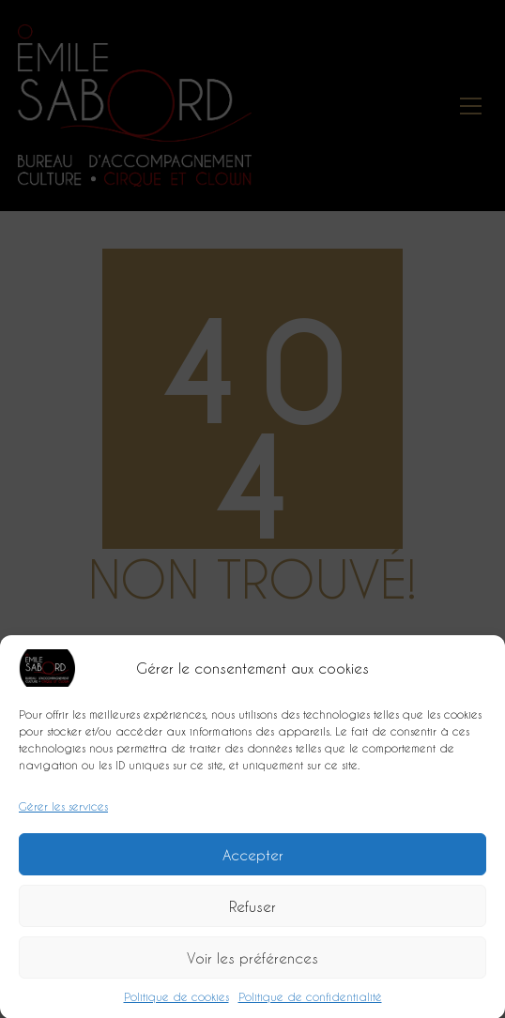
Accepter (252, 858)
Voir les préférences (252, 961)
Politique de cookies (176, 1001)
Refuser (252, 910)
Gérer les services (63, 810)
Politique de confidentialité (310, 1001)
